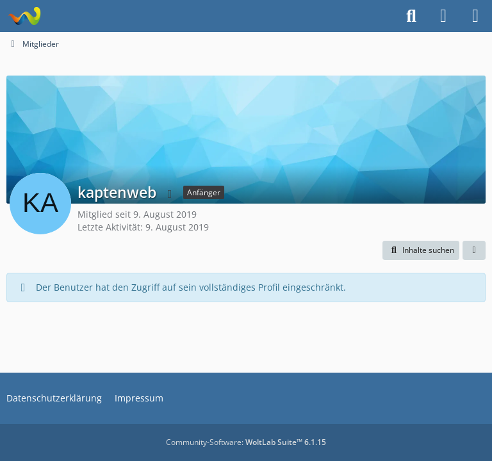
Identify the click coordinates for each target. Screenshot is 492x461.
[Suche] (411, 16)
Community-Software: (246, 442)
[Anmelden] (443, 16)
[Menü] (475, 16)
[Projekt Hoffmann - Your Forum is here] (24, 16)
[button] (420, 250)
